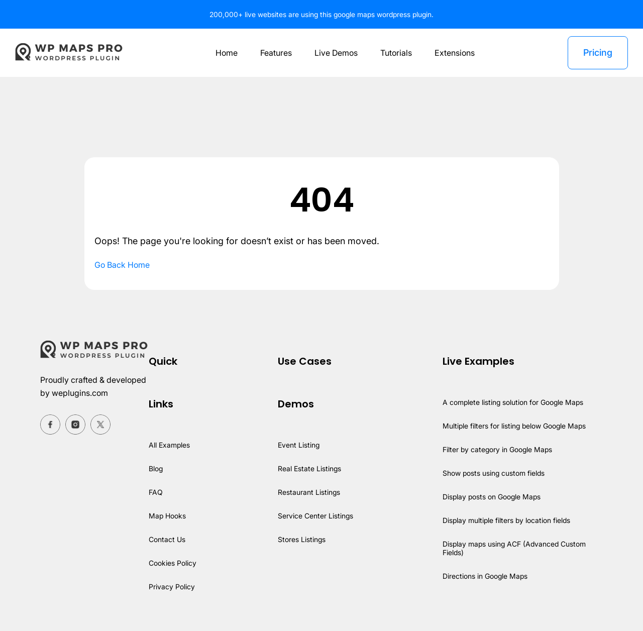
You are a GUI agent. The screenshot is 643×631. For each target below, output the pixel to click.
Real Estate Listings (309, 468)
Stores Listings (301, 539)
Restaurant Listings (309, 492)
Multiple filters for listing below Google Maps (515, 426)
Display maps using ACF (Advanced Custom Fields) (514, 548)
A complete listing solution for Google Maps (513, 402)
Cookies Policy (173, 563)
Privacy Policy (172, 586)
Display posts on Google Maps (491, 496)
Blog (156, 468)
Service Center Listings (315, 515)
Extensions (455, 53)
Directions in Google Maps (484, 576)
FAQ (155, 492)
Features (274, 53)
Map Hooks (167, 515)
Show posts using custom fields (493, 473)
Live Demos (335, 53)
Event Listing (298, 445)
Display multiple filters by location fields (506, 520)
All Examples (170, 445)
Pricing (597, 52)
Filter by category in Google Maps (497, 449)
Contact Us (167, 539)
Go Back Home (122, 265)
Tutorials (396, 53)
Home (223, 53)
